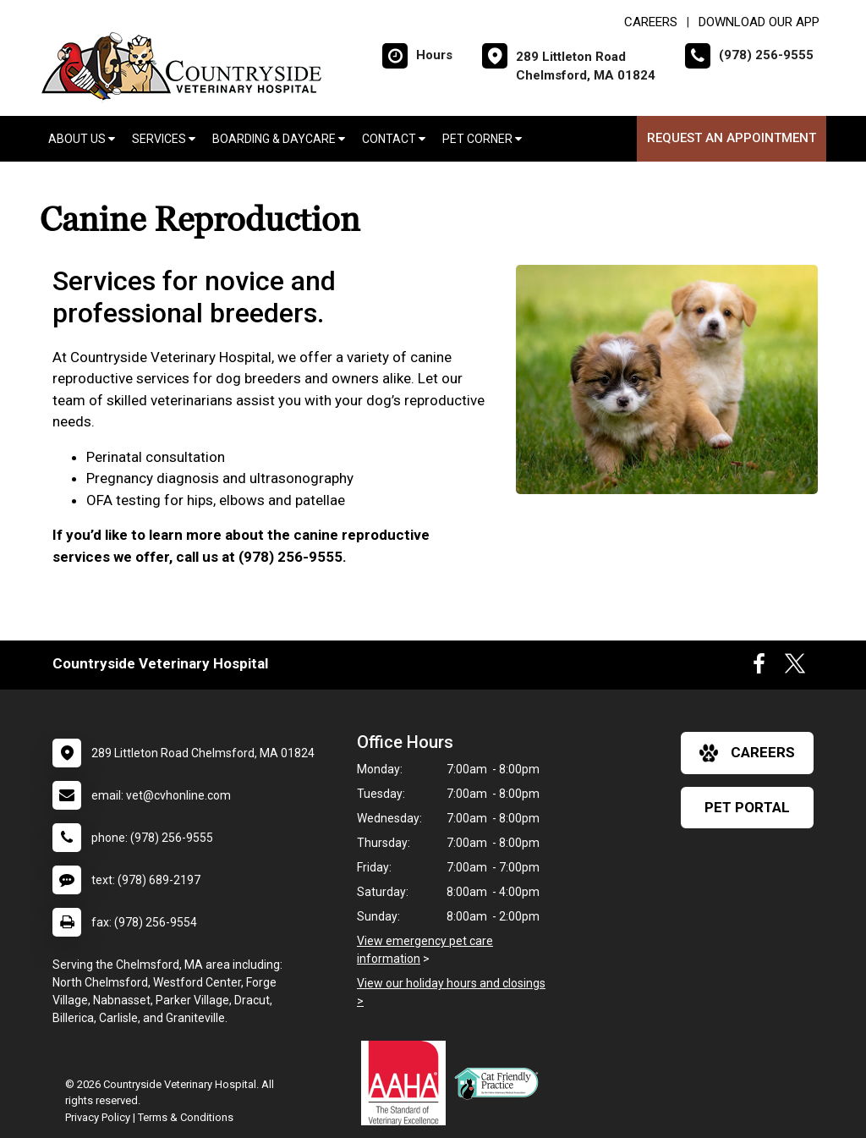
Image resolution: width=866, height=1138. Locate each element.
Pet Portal (747, 807)
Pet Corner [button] (482, 139)
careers (747, 753)
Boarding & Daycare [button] (278, 139)
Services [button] (163, 139)
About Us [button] (81, 139)
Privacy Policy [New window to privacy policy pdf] (97, 1117)
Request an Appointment (731, 138)
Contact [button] (393, 139)
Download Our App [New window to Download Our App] (759, 22)
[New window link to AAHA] (407, 1083)
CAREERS (650, 22)
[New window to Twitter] (795, 667)
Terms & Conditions (185, 1117)
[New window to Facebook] (759, 667)
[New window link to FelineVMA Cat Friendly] (500, 1083)
